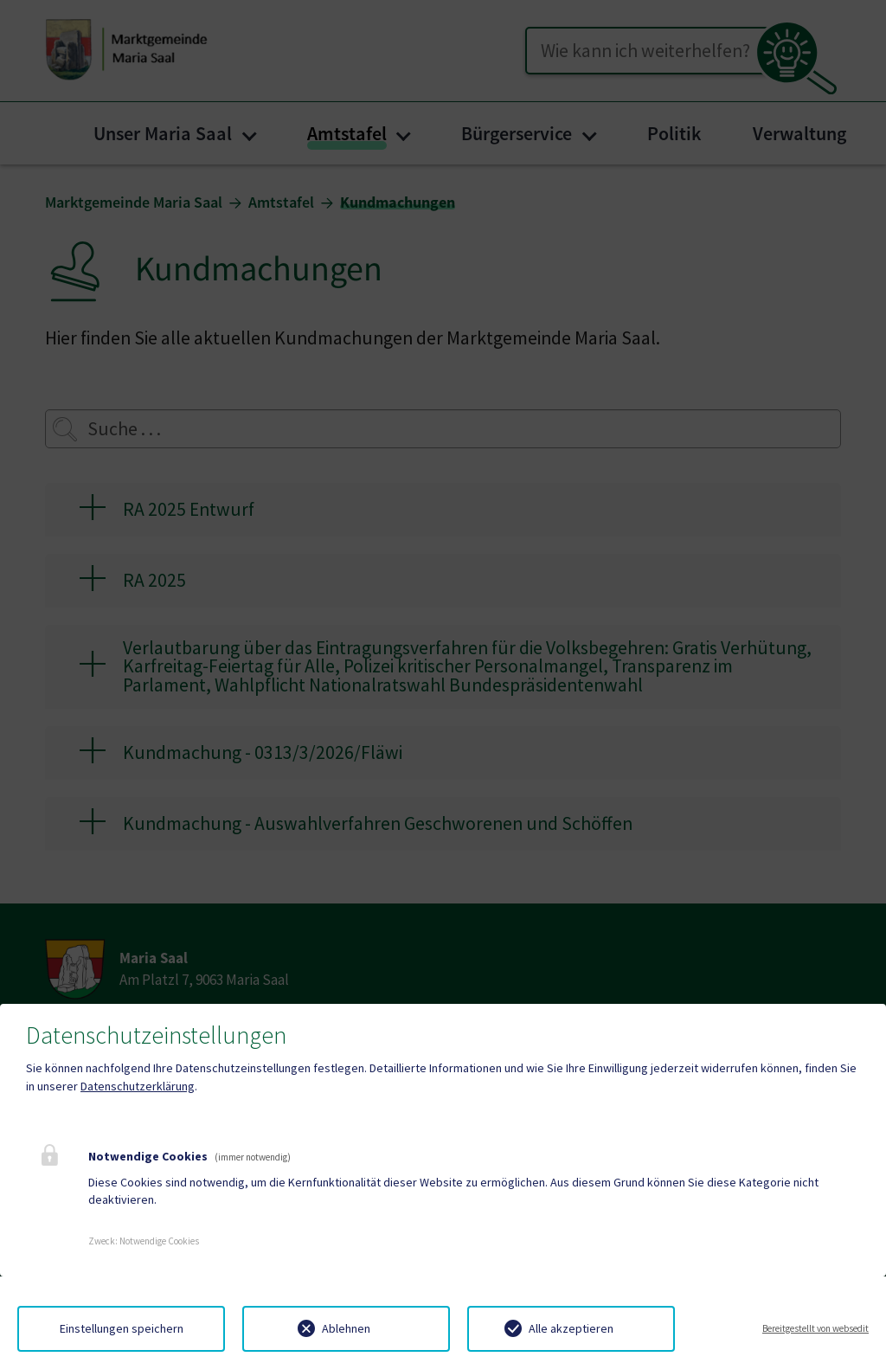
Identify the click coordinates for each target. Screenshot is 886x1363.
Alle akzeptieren (571, 1328)
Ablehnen (346, 1328)
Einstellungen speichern (121, 1328)
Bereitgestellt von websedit (815, 1328)
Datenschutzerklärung (137, 1086)
